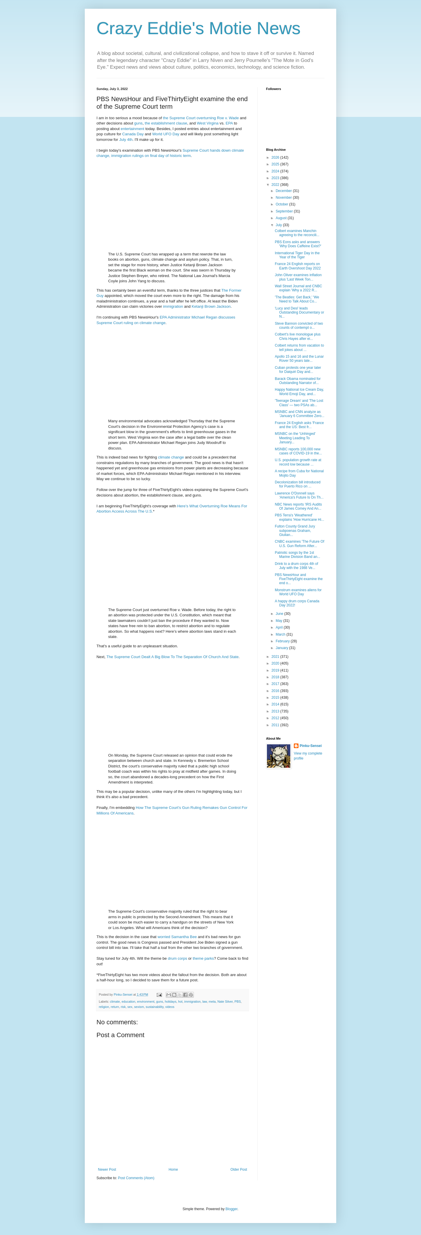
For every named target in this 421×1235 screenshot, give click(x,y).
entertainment (132, 129)
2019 (276, 670)
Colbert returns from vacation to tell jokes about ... (299, 347)
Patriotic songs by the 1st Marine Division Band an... (297, 555)
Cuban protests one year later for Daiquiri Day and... (298, 370)
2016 (276, 691)
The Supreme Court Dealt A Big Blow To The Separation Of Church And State (172, 657)
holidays (171, 1001)
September (285, 211)
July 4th (125, 139)
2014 (276, 704)
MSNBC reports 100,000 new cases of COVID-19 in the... (298, 451)
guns (138, 123)
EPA (229, 123)
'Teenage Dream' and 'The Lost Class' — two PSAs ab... (299, 403)
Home (173, 1169)
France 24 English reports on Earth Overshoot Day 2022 (298, 266)
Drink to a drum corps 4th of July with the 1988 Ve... (296, 566)
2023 (276, 178)
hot (180, 1001)
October (282, 204)
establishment (163, 123)
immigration (173, 306)
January (282, 648)
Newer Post (107, 1169)
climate (164, 457)
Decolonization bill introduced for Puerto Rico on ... (297, 484)
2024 (276, 171)
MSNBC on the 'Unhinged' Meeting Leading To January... (295, 438)
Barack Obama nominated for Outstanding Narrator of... (298, 381)
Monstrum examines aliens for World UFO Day (298, 592)
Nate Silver (225, 1001)
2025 (276, 164)
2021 (276, 657)
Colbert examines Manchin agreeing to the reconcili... (297, 233)
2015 (276, 698)
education (128, 1001)
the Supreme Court (179, 118)
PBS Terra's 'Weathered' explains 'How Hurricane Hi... (299, 517)
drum (172, 958)
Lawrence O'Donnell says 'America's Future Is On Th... (299, 495)
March (281, 634)
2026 (276, 157)
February (283, 641)
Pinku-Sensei (311, 746)
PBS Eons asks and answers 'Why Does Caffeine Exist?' (298, 244)
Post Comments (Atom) (136, 1178)
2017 (276, 684)
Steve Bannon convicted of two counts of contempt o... (299, 325)
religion (104, 1007)
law (204, 1001)
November (284, 198)
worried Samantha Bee (177, 937)
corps (182, 958)
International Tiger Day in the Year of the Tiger (297, 255)
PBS (237, 1001)
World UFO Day (166, 134)
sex (129, 1007)
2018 (276, 677)
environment (145, 1001)
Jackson (224, 306)
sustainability (154, 1007)
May (279, 621)
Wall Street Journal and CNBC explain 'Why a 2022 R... (298, 288)
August (282, 218)
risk (123, 1007)
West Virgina (207, 123)
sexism (139, 1007)
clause (181, 123)
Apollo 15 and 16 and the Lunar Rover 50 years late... (299, 358)
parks (209, 958)
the (147, 123)
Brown (209, 306)
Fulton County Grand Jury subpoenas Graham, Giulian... (295, 530)
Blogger (231, 1209)
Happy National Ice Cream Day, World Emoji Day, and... (299, 392)
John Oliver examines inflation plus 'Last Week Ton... (298, 277)
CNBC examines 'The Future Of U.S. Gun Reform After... (299, 543)
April (280, 627)
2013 (276, 711)
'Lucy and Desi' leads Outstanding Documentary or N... (299, 312)
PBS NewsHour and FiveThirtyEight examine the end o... (299, 579)
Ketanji (197, 306)
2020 (276, 663)
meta (212, 1001)
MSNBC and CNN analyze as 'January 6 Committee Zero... (299, 414)
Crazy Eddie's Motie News (198, 28)
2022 (276, 185)
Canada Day (133, 134)
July (279, 225)
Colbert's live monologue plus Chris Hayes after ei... (297, 336)
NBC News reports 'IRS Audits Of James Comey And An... (298, 506)
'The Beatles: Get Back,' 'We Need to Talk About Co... (297, 299)
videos (169, 1007)
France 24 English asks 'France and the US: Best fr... (299, 425)
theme (198, 958)
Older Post (238, 1169)
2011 (276, 725)
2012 (276, 718)
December (284, 191)
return (115, 1007)
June (280, 614)
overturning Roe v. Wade (217, 118)
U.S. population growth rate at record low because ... (298, 462)
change (177, 457)
